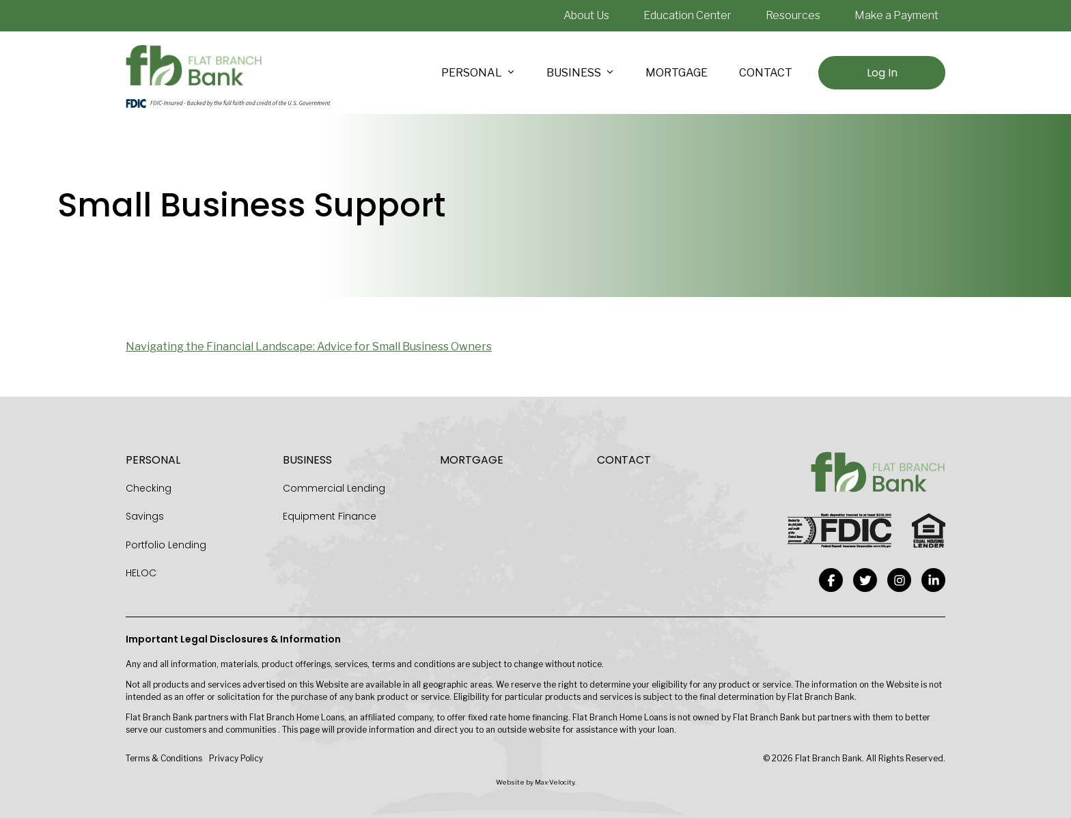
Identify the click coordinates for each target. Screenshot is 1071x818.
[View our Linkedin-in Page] (933, 580)
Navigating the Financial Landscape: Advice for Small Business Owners (309, 346)
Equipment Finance (329, 516)
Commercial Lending (334, 488)
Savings (145, 516)
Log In (882, 73)
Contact (624, 460)
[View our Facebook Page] (831, 580)
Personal (153, 460)
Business (307, 460)
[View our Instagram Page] (899, 580)
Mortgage (471, 460)
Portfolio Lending (166, 545)
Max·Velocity (554, 782)
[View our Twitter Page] (865, 580)
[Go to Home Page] (194, 66)
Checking (148, 488)
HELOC (141, 573)
